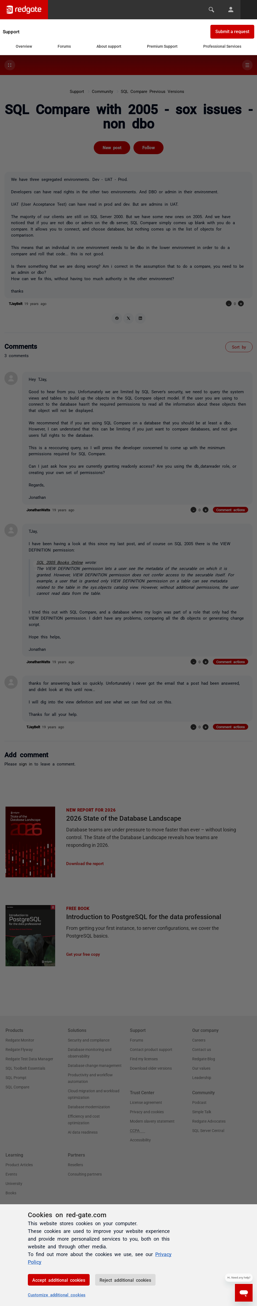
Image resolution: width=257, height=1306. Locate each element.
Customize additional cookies (56, 1294)
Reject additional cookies (125, 1280)
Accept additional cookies (58, 1280)
